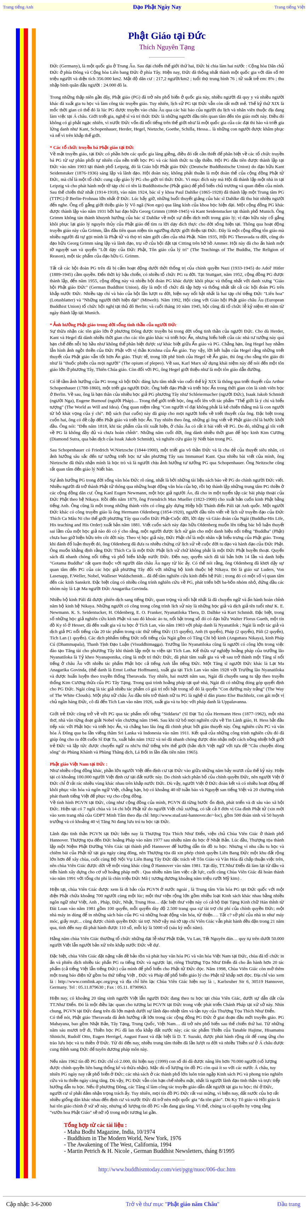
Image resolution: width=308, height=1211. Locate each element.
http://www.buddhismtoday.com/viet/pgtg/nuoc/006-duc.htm (167, 1169)
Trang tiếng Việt (289, 7)
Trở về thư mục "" (172, 1204)
